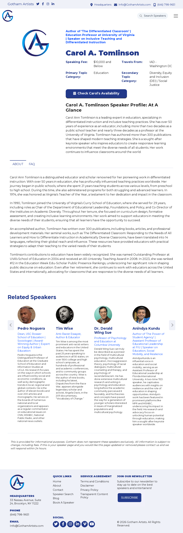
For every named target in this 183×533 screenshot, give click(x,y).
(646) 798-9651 (166, 4)
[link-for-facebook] (42, 4)
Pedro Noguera (31, 328)
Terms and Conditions (94, 481)
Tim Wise (64, 328)
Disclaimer (87, 485)
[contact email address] (116, 4)
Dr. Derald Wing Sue (103, 330)
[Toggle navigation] (176, 15)
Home (57, 481)
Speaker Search (63, 494)
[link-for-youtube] (92, 524)
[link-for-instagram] (47, 4)
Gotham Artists (21, 4)
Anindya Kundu (146, 328)
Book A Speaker (63, 502)
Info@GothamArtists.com (135, 4)
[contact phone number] (155, 4)
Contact (58, 490)
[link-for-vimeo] (84, 524)
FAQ (32, 164)
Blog (56, 498)
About (18, 164)
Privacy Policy (89, 490)
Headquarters (102, 4)
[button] (96, 94)
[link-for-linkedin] (52, 4)
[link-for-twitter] (37, 4)
